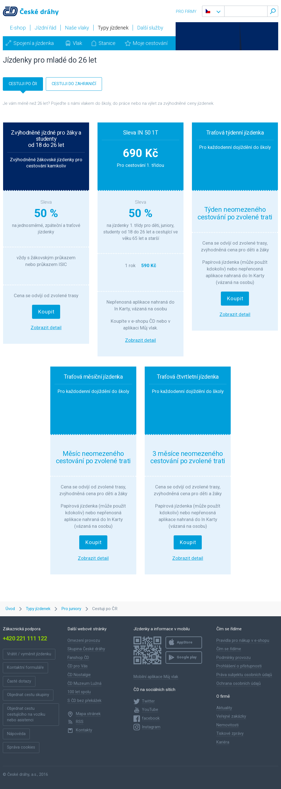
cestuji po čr (23, 83)
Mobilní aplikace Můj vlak (155, 676)
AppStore (184, 642)
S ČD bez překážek (84, 700)
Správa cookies (21, 747)
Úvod (10, 608)
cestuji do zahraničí (74, 83)
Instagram (151, 727)
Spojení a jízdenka (33, 43)
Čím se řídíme (228, 649)
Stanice (107, 43)
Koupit (46, 312)
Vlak (77, 43)
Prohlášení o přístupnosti (239, 666)
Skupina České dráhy (86, 649)
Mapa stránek (88, 713)
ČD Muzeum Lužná (84, 683)
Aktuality (224, 708)
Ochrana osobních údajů (238, 683)
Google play (186, 657)
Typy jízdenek (38, 608)
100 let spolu (79, 692)
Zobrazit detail (46, 327)
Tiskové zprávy (230, 733)
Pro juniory (71, 608)
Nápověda (16, 733)
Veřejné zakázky (231, 716)
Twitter (148, 701)
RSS (79, 721)
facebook (151, 718)
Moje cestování (150, 43)
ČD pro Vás (77, 666)
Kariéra (222, 742)
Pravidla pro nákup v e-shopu (242, 640)
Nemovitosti (227, 725)
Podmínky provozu (233, 657)
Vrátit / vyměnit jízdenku (29, 654)
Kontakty (84, 730)
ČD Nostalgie (79, 674)
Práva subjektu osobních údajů (244, 674)
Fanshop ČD (78, 657)
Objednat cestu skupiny (28, 694)
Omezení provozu (83, 640)
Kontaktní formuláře (25, 667)
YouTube (150, 709)
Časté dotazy (19, 681)
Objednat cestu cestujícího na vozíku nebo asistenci (26, 714)
